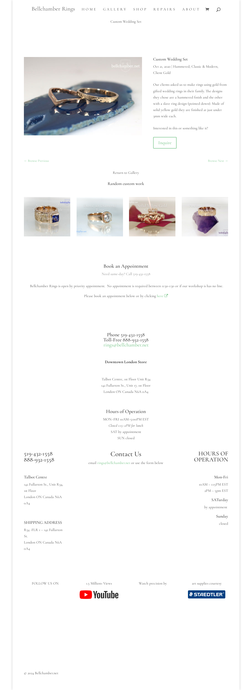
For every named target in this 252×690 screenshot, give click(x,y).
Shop (140, 10)
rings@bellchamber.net (126, 345)
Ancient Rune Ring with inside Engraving (204, 209)
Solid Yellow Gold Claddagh (152, 207)
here (162, 296)
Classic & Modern (204, 66)
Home (89, 10)
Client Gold (162, 72)
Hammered (181, 66)
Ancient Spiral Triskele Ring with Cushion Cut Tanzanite (47, 212)
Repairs (164, 10)
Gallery (115, 10)
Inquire (164, 143)
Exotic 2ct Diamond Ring (100, 207)
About (191, 10)
